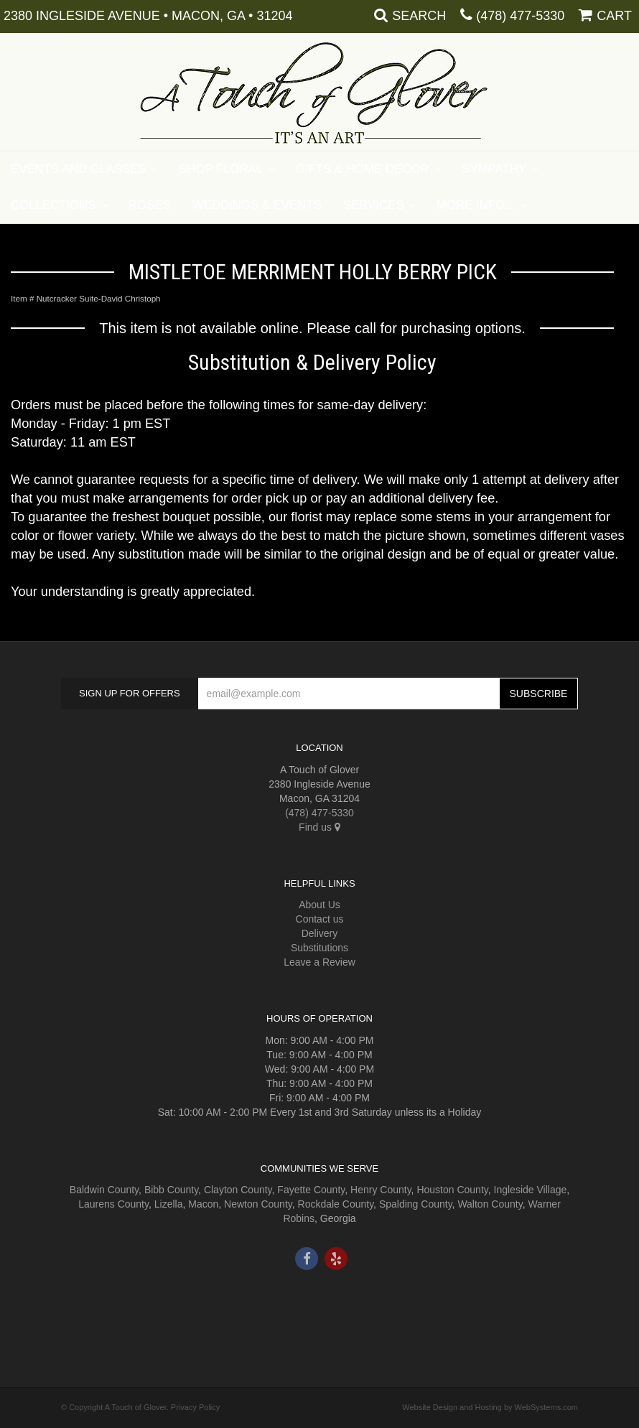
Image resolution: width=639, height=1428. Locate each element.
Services (373, 205)
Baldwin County (104, 1189)
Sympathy (494, 169)
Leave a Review (319, 962)
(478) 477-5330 (520, 16)
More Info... (476, 205)
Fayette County (311, 1189)
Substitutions (319, 947)
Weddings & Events (257, 205)
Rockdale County (336, 1204)
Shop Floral (221, 169)
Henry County (380, 1189)
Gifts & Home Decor (362, 169)
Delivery (320, 933)
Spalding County (415, 1204)
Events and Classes (78, 169)
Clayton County (238, 1189)
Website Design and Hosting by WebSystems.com (490, 1407)
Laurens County (113, 1204)
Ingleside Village (530, 1189)
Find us (319, 827)
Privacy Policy (195, 1407)
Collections (53, 205)
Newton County (258, 1204)
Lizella (168, 1204)
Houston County (452, 1189)
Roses (150, 205)
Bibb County (171, 1189)
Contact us (320, 919)
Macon (203, 1204)
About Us (319, 904)
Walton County (489, 1204)
